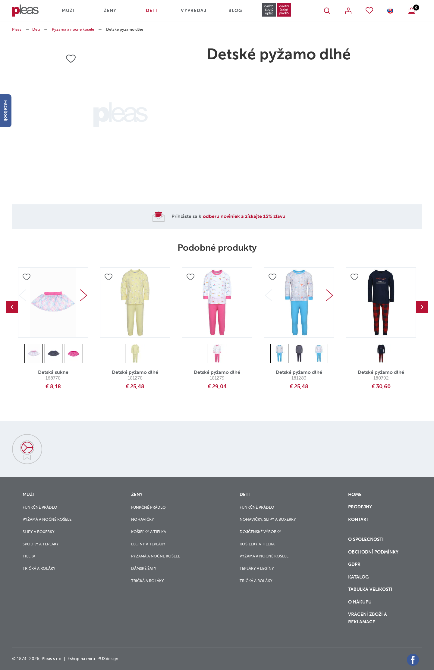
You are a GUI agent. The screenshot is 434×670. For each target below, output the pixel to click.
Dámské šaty (143, 568)
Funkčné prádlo (40, 507)
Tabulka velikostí (371, 589)
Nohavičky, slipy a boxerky (268, 519)
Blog (235, 10)
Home (355, 494)
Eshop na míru (81, 658)
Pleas (16, 29)
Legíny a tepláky (148, 544)
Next (83, 295)
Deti (151, 10)
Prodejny (360, 507)
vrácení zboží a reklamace (367, 618)
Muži (68, 10)
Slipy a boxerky (39, 531)
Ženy (110, 10)
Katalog (359, 577)
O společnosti (366, 539)
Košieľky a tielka (148, 531)
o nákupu (360, 602)
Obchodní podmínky (373, 552)
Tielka (29, 556)
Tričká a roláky (39, 568)
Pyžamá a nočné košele (73, 29)
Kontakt (358, 523)
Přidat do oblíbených (26, 276)
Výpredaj (193, 10)
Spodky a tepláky (41, 544)
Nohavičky (142, 519)
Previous (12, 307)
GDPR (355, 564)
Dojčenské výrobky (260, 531)
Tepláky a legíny (257, 568)
